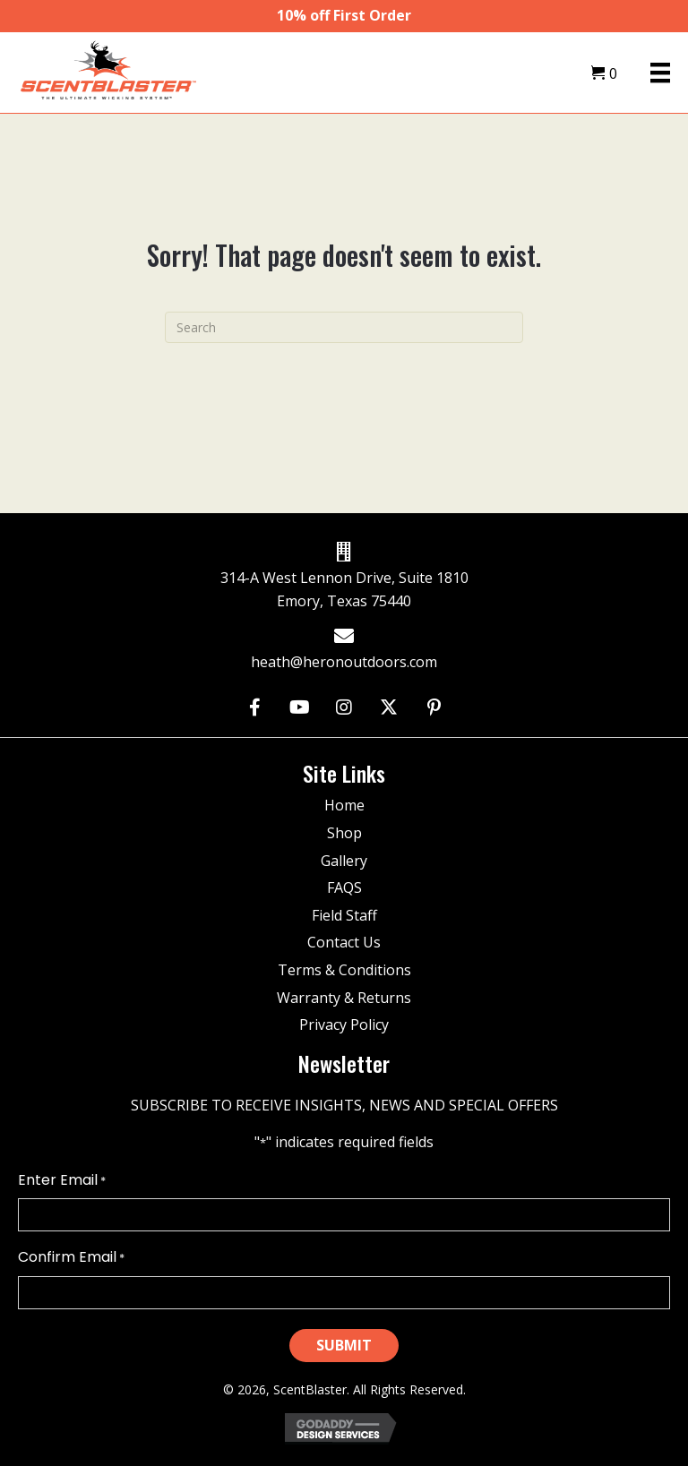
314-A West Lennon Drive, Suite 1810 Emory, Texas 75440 (344, 589)
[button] (255, 708)
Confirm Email (71, 1257)
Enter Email (62, 1180)
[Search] (344, 327)
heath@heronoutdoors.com (344, 662)
